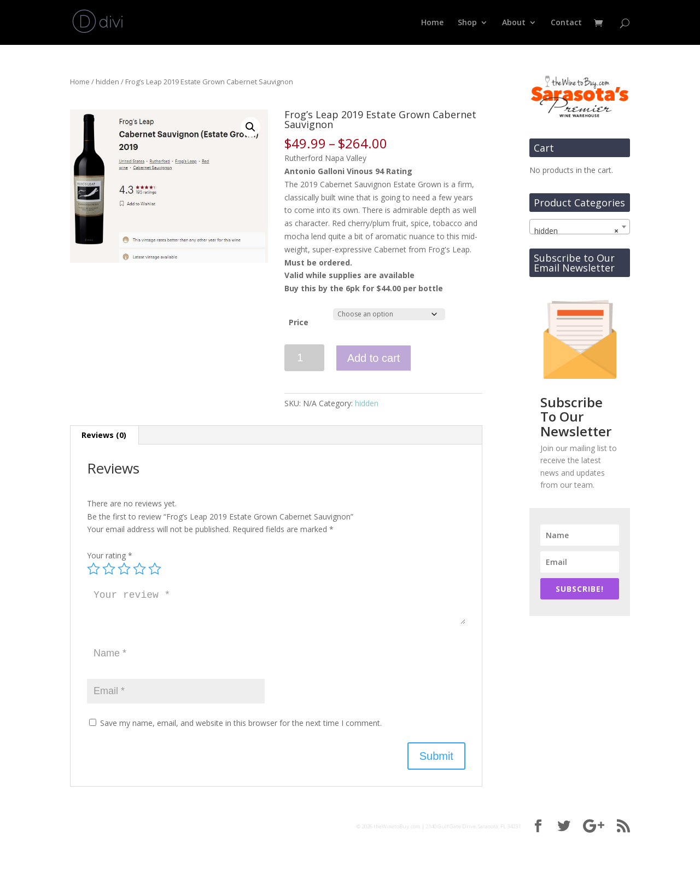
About (514, 23)
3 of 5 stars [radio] (124, 568)
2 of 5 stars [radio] (108, 568)
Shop (467, 23)
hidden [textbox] (576, 231)
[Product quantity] (304, 357)
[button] (250, 127)
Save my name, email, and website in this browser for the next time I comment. (241, 723)
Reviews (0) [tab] (103, 435)
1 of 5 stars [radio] (93, 568)
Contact (566, 23)
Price (298, 322)
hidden (107, 81)
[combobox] (579, 226)
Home (432, 23)
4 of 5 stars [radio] (139, 568)
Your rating (109, 555)
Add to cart (373, 358)
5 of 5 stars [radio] (154, 568)
